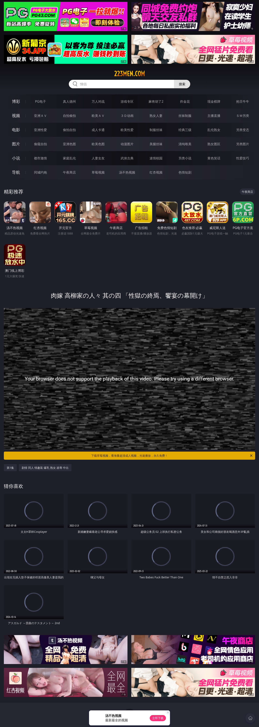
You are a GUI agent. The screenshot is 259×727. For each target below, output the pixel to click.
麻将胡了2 (156, 101)
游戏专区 (127, 101)
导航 (16, 172)
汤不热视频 (127, 172)
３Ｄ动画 (127, 115)
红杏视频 (156, 172)
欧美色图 (98, 144)
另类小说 (184, 158)
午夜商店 (69, 172)
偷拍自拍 (69, 130)
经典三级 (184, 130)
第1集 (10, 468)
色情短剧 (184, 172)
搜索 (182, 84)
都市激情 (40, 158)
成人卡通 (98, 130)
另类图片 (242, 144)
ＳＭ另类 (242, 115)
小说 (16, 158)
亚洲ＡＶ (40, 115)
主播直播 (213, 115)
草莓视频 (98, 172)
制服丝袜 (156, 130)
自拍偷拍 (69, 115)
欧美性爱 (127, 130)
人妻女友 (98, 158)
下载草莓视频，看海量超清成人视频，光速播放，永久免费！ (172, 455)
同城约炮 (40, 172)
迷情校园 (156, 158)
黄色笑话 (213, 158)
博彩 (16, 101)
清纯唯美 (184, 144)
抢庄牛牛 (242, 101)
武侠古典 (127, 158)
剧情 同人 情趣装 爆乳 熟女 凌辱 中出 (45, 468)
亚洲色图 (69, 144)
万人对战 (98, 101)
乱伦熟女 (213, 130)
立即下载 (157, 718)
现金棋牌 (213, 101)
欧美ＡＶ (98, 115)
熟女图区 (213, 144)
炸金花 (185, 101)
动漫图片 (127, 144)
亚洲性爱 (40, 130)
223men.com (129, 74)
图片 (16, 144)
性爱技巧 (242, 158)
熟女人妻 (156, 115)
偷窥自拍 (40, 144)
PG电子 (40, 101)
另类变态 (242, 130)
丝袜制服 (184, 115)
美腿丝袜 (156, 144)
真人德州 (69, 101)
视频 (16, 115)
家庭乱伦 (69, 158)
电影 (16, 129)
